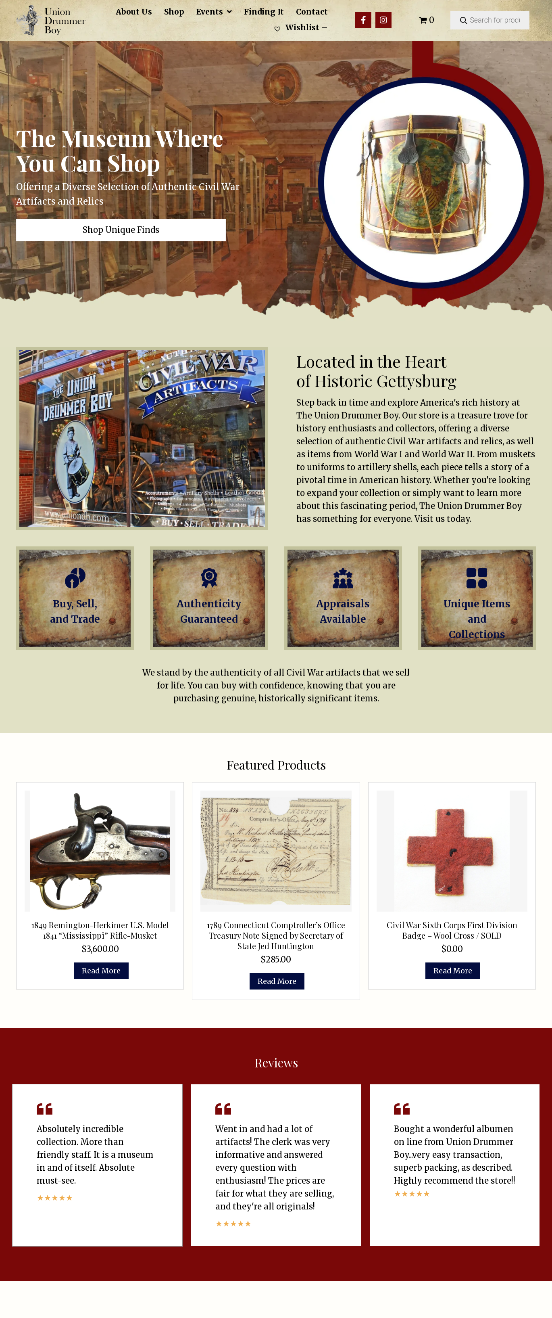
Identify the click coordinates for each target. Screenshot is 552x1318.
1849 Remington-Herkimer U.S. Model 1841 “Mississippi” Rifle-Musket (100, 966)
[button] (363, 20)
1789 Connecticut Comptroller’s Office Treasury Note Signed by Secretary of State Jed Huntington (276, 972)
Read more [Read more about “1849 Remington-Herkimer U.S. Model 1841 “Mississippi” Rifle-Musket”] (101, 1007)
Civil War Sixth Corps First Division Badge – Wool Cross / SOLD (452, 966)
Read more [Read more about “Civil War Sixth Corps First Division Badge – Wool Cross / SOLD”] (452, 1007)
